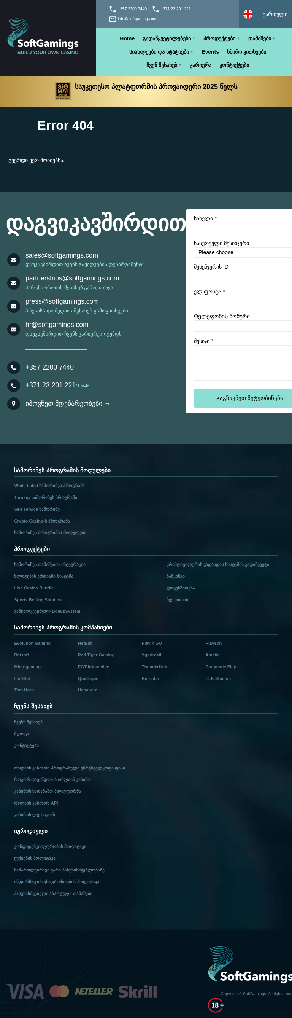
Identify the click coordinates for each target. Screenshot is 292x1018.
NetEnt (85, 643)
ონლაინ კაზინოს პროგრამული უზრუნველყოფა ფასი (69, 768)
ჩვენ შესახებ (161, 65)
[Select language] (265, 14)
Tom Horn (24, 690)
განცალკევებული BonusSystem (47, 611)
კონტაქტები (234, 65)
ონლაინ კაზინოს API (36, 803)
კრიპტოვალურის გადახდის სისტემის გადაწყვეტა (218, 564)
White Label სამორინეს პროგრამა (49, 485)
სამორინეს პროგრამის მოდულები (50, 532)
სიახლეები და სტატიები (159, 52)
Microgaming (27, 666)
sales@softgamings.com (61, 255)
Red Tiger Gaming (96, 655)
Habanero (88, 690)
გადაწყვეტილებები (167, 38)
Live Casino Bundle (34, 588)
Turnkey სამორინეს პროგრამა (45, 497)
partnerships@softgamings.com (72, 278)
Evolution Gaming (32, 643)
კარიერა (200, 65)
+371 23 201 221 (50, 385)
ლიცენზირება (181, 588)
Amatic (213, 655)
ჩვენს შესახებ (28, 722)
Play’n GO (152, 643)
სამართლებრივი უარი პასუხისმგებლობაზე (59, 870)
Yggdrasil (151, 655)
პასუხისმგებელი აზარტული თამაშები (53, 893)
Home (127, 38)
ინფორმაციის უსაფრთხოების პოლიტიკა (56, 881)
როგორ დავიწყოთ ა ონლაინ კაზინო (52, 779)
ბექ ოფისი (177, 599)
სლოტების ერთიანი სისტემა (43, 576)
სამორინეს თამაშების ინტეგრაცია (49, 564)
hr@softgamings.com (57, 324)
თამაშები (259, 38)
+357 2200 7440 (49, 367)
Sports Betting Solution (38, 599)
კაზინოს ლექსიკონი (35, 814)
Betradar (150, 678)
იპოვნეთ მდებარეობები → (68, 403)
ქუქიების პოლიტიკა (35, 858)
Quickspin (88, 678)
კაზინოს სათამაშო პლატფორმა (47, 791)
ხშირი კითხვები (246, 52)
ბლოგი (21, 733)
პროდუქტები (219, 38)
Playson (214, 643)
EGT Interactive (93, 666)
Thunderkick (154, 666)
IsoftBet (22, 678)
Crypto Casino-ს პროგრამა (42, 521)
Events (210, 52)
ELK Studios (218, 678)
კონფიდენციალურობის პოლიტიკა (50, 846)
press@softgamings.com (62, 301)
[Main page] (47, 38)
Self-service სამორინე (37, 509)
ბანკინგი (176, 576)
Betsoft (21, 655)
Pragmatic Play (221, 666)
